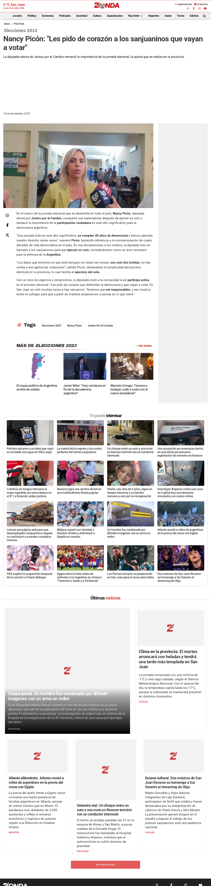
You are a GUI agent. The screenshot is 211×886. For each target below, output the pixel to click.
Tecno (180, 15)
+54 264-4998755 (128, 859)
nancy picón (74, 325)
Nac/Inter (135, 16)
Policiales (65, 15)
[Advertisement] (105, 84)
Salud (168, 15)
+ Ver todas (144, 345)
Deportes (153, 15)
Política (32, 15)
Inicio (7, 23)
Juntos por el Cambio (100, 325)
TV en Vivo (201, 4)
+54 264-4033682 (125, 855)
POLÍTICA (19, 23)
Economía (48, 15)
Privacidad (113, 865)
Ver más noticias (105, 817)
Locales (17, 15)
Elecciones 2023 (51, 325)
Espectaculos (115, 15)
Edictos (194, 15)
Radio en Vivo (183, 4)
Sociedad (81, 15)
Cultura (97, 15)
